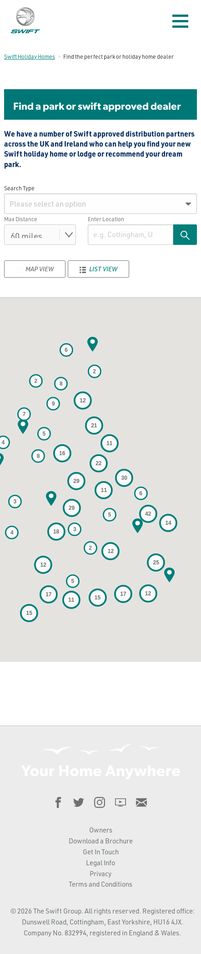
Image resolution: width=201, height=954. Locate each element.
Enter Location (106, 219)
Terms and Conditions (100, 884)
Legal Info (100, 862)
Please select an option (48, 203)
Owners (100, 830)
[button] (92, 344)
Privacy (100, 873)
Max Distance (20, 219)
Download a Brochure (101, 840)
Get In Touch (101, 851)
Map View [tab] (35, 269)
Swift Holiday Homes (29, 56)
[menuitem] (100, 204)
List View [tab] (98, 269)
